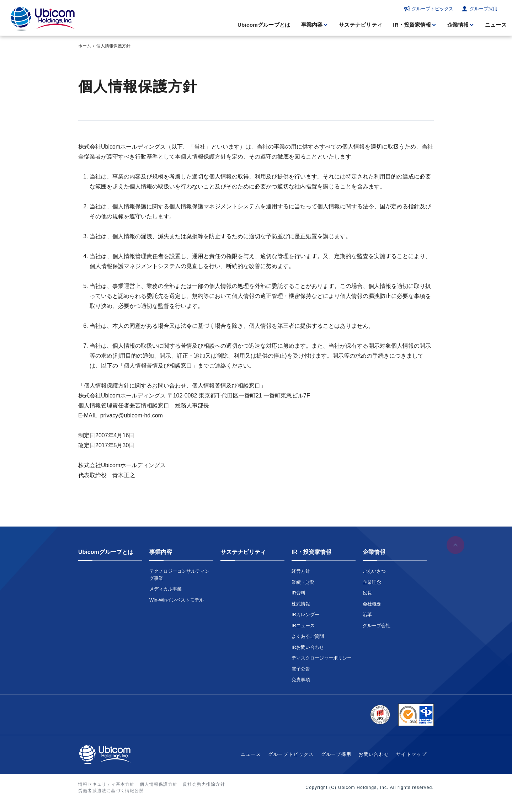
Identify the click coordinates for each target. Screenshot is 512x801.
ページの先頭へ (455, 546)
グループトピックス (432, 8)
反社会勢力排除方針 (204, 784)
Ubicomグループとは (264, 25)
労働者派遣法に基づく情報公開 (111, 790)
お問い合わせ (373, 754)
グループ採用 (483, 8)
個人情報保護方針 (158, 784)
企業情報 (458, 25)
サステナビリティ (360, 25)
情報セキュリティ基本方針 (106, 784)
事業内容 (312, 25)
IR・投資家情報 (412, 25)
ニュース (496, 25)
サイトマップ (411, 754)
